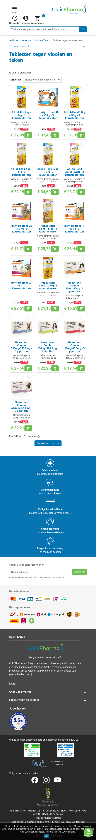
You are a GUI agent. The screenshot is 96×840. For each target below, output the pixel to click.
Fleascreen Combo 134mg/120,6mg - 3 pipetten (48, 347)
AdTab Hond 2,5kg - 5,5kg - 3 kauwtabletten (74, 171)
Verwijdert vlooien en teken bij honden (74, 123)
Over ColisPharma (20, 691)
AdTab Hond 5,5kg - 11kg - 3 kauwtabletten (48, 228)
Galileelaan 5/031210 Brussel (58, 763)
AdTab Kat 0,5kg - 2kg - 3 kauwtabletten (21, 171)
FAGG (74, 739)
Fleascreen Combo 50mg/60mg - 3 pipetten (75, 287)
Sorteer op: (15, 79)
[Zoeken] (48, 29)
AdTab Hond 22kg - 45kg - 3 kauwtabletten (47, 171)
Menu (12, 683)
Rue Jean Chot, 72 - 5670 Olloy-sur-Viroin (61, 811)
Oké (47, 836)
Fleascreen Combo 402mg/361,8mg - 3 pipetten (21, 406)
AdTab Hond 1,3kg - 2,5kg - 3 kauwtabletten (48, 285)
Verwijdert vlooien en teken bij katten (21, 123)
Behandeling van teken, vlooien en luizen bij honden (21, 358)
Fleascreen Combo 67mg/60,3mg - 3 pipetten (75, 347)
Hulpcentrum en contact (24, 700)
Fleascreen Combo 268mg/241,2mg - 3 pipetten (21, 347)
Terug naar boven (47, 443)
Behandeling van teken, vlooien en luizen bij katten (74, 298)
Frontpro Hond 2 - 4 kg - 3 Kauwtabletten (21, 285)
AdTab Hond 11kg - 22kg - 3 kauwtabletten (74, 115)
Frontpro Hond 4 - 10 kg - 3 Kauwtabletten (74, 228)
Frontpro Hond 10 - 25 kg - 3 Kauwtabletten (48, 115)
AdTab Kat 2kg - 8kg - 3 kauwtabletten (21, 115)
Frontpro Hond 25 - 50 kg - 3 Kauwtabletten (21, 228)
